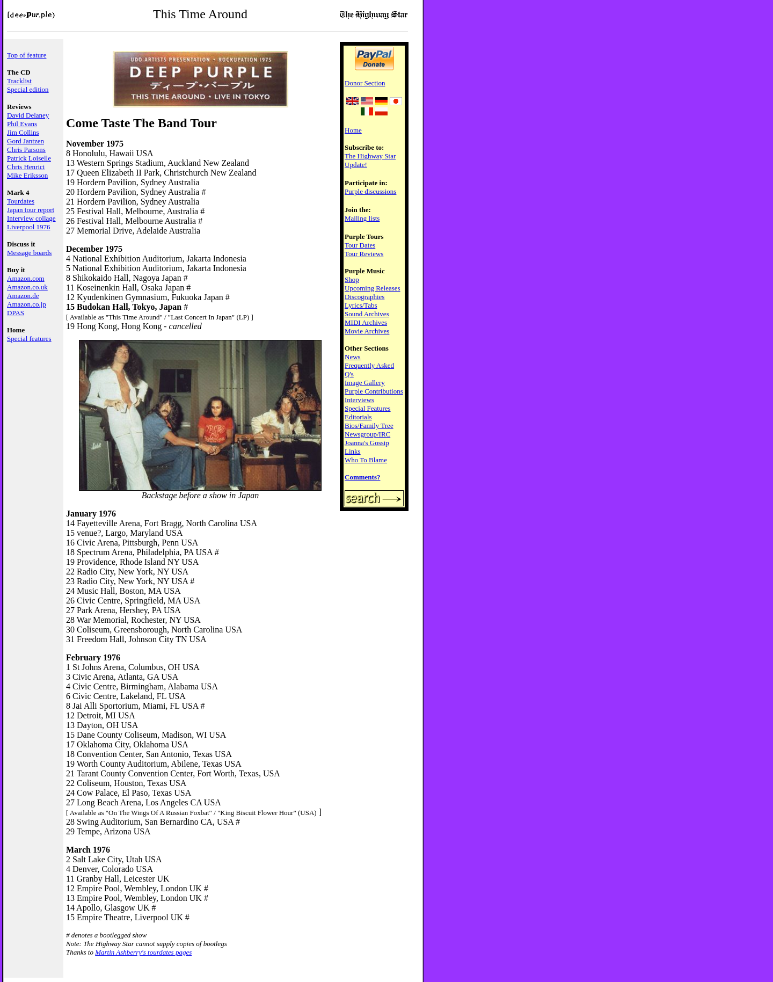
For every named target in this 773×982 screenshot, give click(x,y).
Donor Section (365, 83)
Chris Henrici (26, 167)
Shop (352, 279)
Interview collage (31, 218)
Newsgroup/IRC (367, 434)
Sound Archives (367, 314)
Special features (29, 338)
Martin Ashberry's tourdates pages (143, 952)
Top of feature (26, 55)
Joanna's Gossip (367, 443)
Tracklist (19, 81)
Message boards (29, 253)
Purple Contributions (374, 391)
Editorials (358, 417)
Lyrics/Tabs (361, 305)
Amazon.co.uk (27, 287)
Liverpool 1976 (28, 227)
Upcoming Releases (372, 288)
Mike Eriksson (27, 175)
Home (353, 130)
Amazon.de (23, 296)
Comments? (362, 477)
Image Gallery (365, 383)
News (353, 357)
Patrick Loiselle (29, 158)
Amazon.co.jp (26, 304)
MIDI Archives (366, 322)
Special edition (28, 89)
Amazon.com (26, 278)
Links (353, 451)
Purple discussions (370, 191)
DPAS (15, 313)
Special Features (368, 408)
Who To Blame (366, 460)
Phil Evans (22, 124)
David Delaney (28, 115)
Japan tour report (30, 210)
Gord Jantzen (25, 141)
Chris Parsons (26, 150)
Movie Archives (367, 331)
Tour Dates (360, 245)
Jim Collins (23, 132)
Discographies (364, 297)
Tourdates (20, 201)
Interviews (359, 400)
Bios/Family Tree (369, 425)
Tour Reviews (364, 254)
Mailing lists (362, 218)
